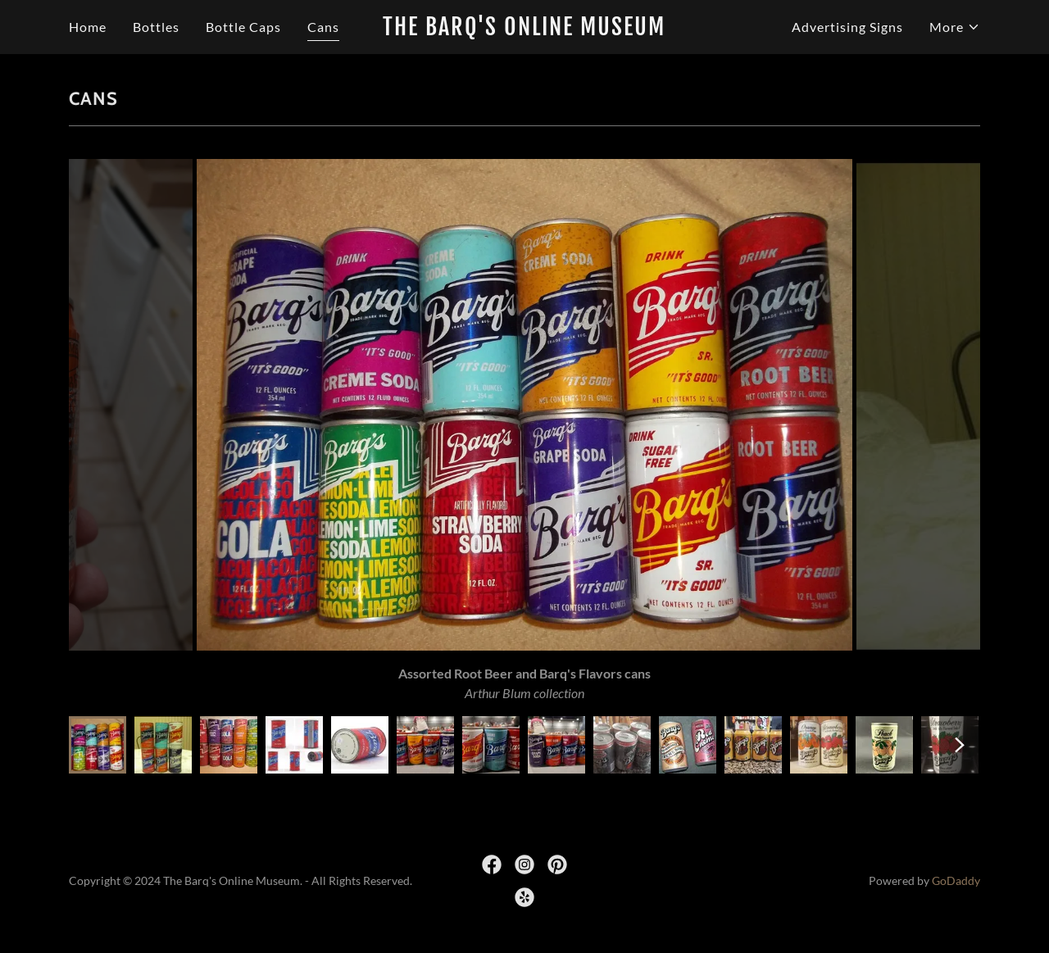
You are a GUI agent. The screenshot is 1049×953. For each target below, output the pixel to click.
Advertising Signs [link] (847, 26)
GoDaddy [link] (956, 880)
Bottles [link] (156, 26)
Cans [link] (323, 26)
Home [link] (88, 26)
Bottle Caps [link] (243, 26)
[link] (525, 30)
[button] (954, 27)
